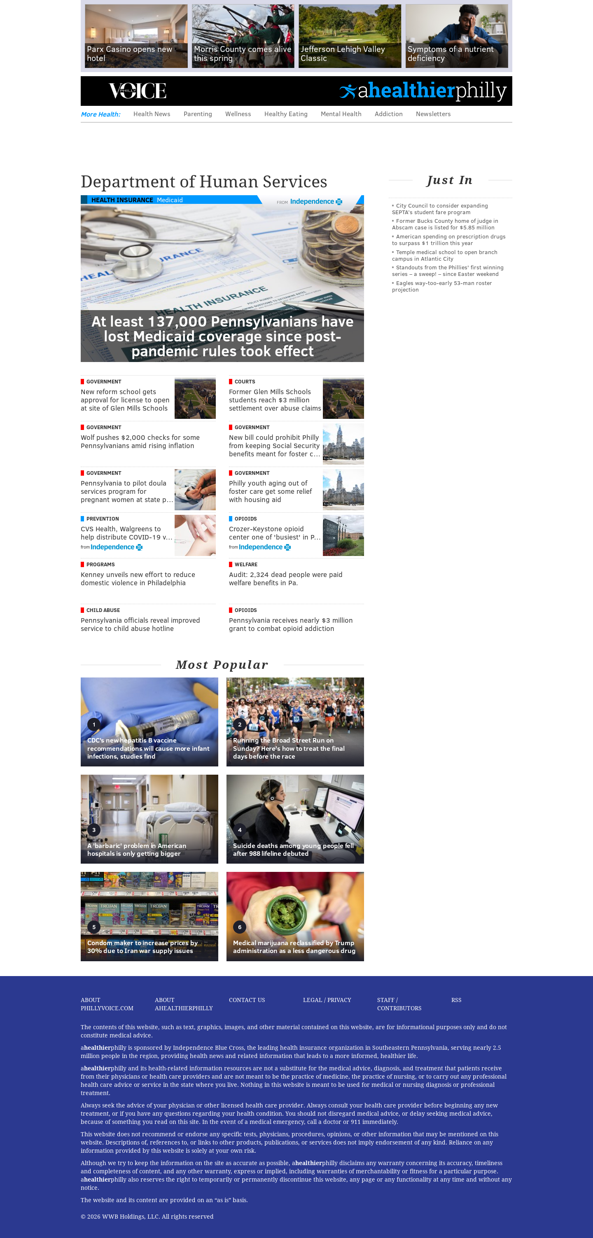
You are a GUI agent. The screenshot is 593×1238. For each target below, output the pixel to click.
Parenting (198, 113)
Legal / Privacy (327, 1000)
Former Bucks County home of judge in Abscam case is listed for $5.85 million (445, 224)
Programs (100, 564)
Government (103, 381)
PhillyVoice (137, 90)
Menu (93, 90)
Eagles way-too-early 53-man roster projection (442, 286)
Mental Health (341, 113)
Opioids (246, 518)
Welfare (246, 564)
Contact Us (247, 1000)
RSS (456, 1000)
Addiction (389, 113)
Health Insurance (122, 199)
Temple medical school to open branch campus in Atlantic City (444, 255)
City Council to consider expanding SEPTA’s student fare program (440, 208)
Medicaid (170, 199)
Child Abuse (103, 610)
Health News (151, 113)
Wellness (238, 113)
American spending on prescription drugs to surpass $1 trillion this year (449, 239)
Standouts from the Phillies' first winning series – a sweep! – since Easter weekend (448, 270)
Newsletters (433, 113)
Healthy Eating (286, 113)
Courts (245, 381)
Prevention (102, 518)
